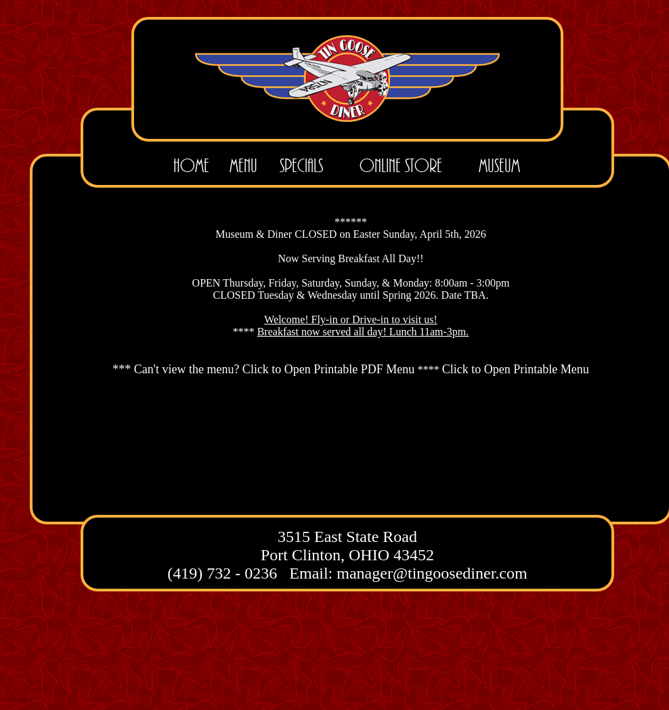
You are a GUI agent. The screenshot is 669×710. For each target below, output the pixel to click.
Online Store (401, 165)
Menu (243, 165)
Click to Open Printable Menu (515, 369)
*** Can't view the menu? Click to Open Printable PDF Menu (265, 369)
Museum (499, 165)
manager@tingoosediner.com (432, 573)
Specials (301, 165)
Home (191, 165)
